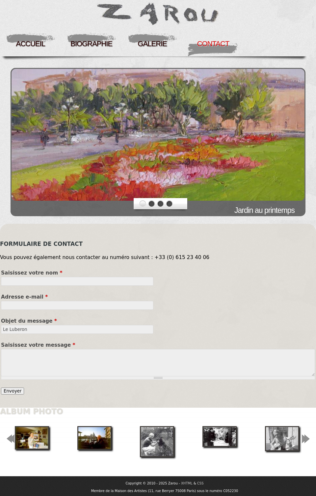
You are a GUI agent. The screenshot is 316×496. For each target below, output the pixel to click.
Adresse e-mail (24, 297)
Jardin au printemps (264, 210)
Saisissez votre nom (32, 273)
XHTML (187, 483)
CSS (200, 483)
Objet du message (29, 321)
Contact (213, 44)
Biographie (91, 44)
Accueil (30, 44)
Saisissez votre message (38, 345)
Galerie (152, 44)
